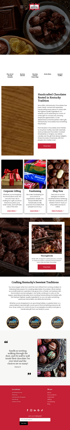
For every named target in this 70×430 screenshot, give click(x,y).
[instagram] (31, 410)
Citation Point (16, 402)
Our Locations (51, 395)
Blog (48, 404)
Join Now (23, 423)
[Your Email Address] (35, 419)
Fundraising (51, 402)
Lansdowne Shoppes (19, 397)
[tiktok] (42, 410)
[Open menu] (22, 6)
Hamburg (15, 399)
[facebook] (27, 410)
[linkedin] (34, 410)
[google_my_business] (38, 410)
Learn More (11, 213)
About (49, 392)
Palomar (15, 395)
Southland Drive (17, 392)
